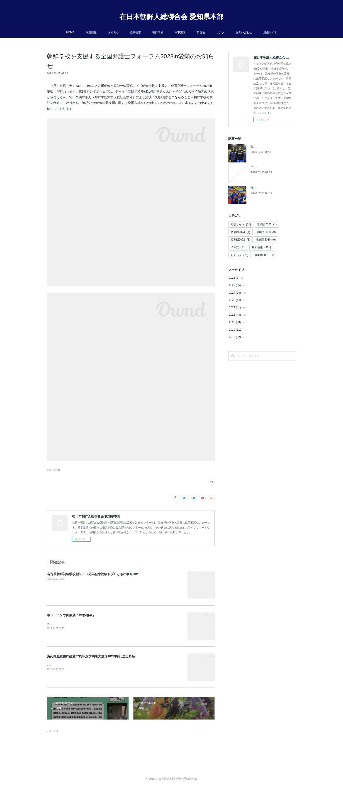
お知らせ (113, 32)
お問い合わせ (244, 32)
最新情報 (91, 32)
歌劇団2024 (240, 232)
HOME (70, 32)
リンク (220, 32)
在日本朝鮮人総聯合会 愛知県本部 (171, 16)
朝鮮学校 (157, 32)
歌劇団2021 (265, 255)
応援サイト (270, 32)
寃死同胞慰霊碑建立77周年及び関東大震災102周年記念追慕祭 (91, 656)
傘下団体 (180, 32)
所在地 (201, 32)
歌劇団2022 (240, 239)
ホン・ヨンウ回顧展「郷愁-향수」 (71, 615)
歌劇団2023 (266, 232)
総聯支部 (135, 32)
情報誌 (238, 247)
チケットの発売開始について (268, 167)
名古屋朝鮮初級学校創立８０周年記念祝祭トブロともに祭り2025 (93, 574)
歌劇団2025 (267, 224)
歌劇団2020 (266, 239)
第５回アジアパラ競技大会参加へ (271, 187)
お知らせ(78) (53, 470)
